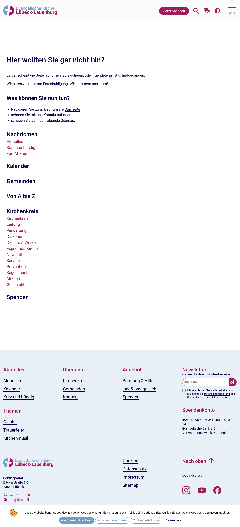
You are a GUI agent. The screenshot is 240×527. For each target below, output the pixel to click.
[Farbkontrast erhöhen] (217, 10)
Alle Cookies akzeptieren (76, 520)
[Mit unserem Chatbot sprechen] (206, 9)
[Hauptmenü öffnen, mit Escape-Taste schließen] (232, 10)
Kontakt (50, 115)
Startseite (72, 109)
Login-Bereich (193, 475)
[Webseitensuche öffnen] (196, 10)
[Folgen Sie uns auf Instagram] (186, 490)
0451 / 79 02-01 (20, 495)
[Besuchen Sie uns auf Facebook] (217, 490)
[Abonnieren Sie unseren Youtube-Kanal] (202, 490)
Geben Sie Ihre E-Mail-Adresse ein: (207, 374)
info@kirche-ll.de (21, 500)
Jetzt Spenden (174, 11)
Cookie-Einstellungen (146, 520)
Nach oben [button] (194, 461)
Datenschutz (173, 520)
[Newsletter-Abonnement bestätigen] (233, 382)
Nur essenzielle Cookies (113, 520)
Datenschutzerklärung (217, 393)
